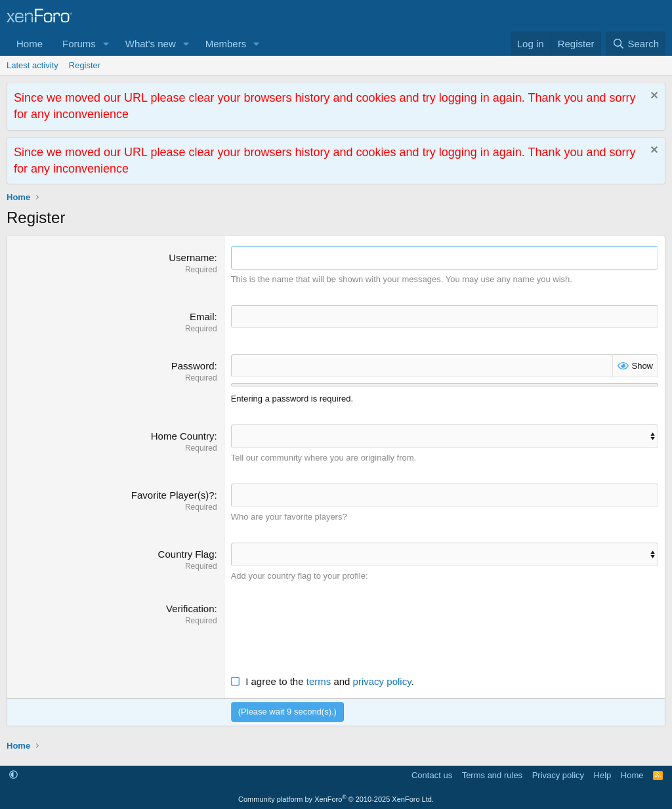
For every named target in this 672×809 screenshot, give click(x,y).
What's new (150, 43)
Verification (190, 606)
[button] (106, 43)
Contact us (431, 773)
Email (202, 316)
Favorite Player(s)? (173, 493)
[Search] (635, 43)
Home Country (183, 435)
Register (84, 65)
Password (193, 365)
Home (29, 43)
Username (191, 257)
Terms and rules (492, 773)
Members (226, 43)
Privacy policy (558, 773)
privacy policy (382, 679)
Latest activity (32, 65)
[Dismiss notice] (652, 97)
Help (603, 773)
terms (318, 679)
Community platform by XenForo (336, 797)
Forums (79, 43)
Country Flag (186, 552)
